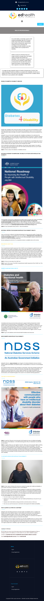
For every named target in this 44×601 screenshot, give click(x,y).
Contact (3, 534)
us (5, 534)
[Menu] (22, 21)
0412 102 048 (23, 5)
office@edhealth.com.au (23, 2)
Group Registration (15, 552)
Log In (12, 549)
